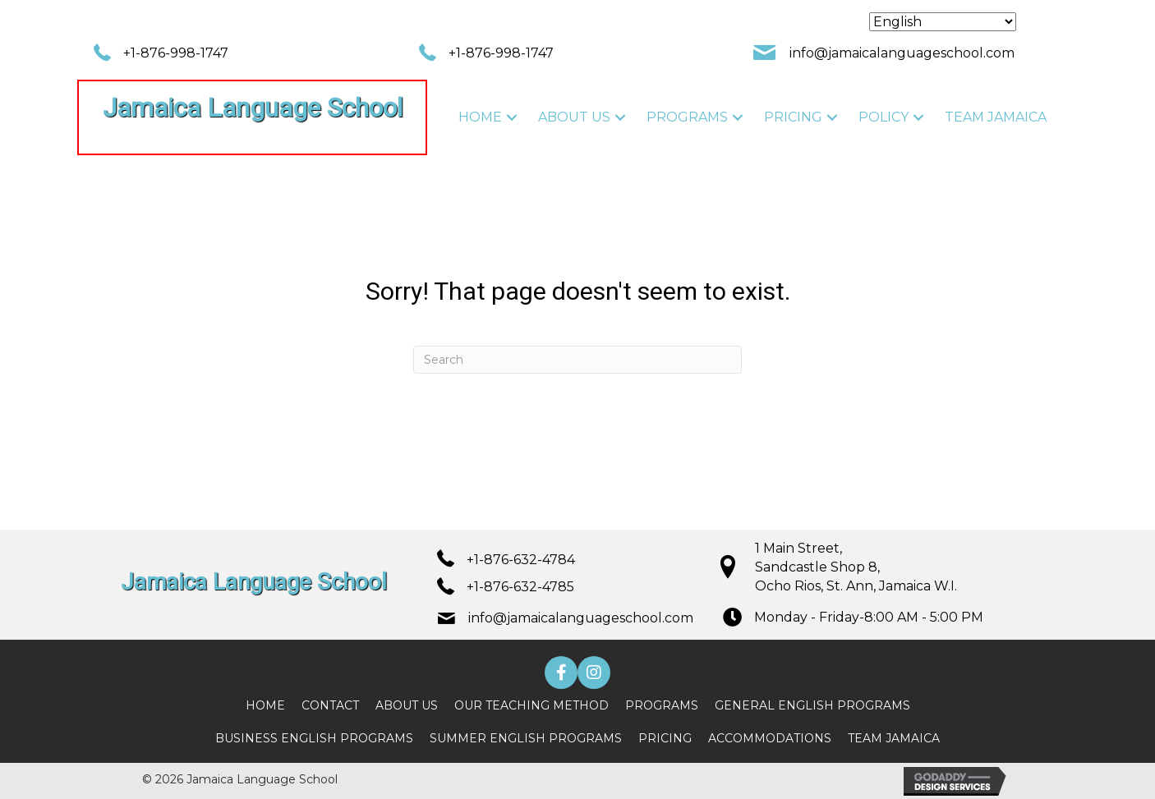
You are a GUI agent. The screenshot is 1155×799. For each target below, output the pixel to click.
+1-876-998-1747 (175, 53)
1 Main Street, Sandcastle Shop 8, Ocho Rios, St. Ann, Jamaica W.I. (856, 567)
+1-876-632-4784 (521, 559)
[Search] (577, 360)
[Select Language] (942, 21)
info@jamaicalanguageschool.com (902, 53)
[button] (512, 117)
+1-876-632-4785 (520, 587)
